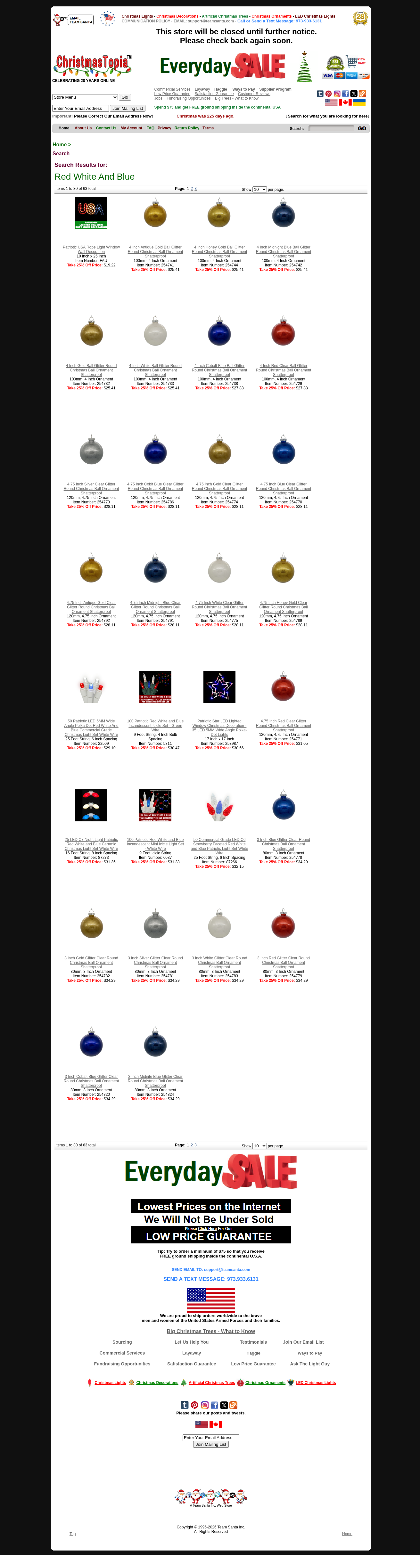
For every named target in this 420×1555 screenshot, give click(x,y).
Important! (62, 116)
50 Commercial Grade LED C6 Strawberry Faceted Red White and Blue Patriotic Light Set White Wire (219, 846)
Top (73, 1534)
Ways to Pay (310, 1353)
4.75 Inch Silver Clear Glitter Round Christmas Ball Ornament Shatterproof (91, 488)
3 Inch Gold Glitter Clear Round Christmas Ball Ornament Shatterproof (91, 962)
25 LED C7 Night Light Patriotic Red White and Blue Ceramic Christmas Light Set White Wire (91, 844)
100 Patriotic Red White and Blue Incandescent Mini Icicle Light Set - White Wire (155, 844)
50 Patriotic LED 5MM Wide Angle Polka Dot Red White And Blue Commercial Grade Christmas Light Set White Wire (91, 728)
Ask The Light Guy (310, 1363)
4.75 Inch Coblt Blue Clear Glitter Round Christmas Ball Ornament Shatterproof (155, 488)
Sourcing (122, 1342)
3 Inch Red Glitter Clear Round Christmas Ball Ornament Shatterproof (283, 962)
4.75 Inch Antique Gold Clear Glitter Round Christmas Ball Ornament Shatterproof (91, 607)
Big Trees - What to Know (237, 98)
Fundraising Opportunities (188, 98)
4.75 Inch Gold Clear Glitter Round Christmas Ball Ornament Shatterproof (219, 488)
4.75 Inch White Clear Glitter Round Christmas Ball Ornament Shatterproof (219, 607)
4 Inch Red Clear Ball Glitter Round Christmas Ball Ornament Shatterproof (283, 370)
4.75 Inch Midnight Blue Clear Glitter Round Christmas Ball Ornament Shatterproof (155, 607)
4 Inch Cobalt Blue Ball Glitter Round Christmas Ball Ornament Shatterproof (219, 370)
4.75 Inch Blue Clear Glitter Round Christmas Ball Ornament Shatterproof (283, 488)
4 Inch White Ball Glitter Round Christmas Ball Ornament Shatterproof (155, 370)
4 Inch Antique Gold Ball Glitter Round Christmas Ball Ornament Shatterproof (155, 251)
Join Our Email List (303, 1342)
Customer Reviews (254, 94)
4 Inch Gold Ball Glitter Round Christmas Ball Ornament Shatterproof (91, 370)
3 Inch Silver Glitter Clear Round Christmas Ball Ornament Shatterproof (155, 962)
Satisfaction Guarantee (214, 94)
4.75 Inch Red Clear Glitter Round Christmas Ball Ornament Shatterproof (283, 725)
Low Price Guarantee (172, 94)
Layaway (202, 89)
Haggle (253, 1353)
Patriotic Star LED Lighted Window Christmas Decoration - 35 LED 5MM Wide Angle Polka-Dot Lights (219, 728)
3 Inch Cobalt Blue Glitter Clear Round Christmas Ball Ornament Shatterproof (91, 1081)
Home (60, 144)
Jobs (158, 98)
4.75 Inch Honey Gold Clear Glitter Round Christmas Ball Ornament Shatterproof (283, 607)
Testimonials (253, 1342)
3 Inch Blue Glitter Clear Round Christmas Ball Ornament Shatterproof (283, 844)
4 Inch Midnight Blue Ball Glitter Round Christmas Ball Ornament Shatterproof (283, 251)
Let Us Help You (192, 1342)
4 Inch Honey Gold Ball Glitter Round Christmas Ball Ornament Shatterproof (219, 251)
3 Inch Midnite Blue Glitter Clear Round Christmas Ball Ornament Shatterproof (155, 1081)
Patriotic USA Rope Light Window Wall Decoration (91, 249)
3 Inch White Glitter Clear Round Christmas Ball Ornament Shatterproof (219, 962)
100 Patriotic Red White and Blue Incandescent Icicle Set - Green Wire (155, 725)
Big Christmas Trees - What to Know (211, 1331)
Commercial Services (172, 89)
